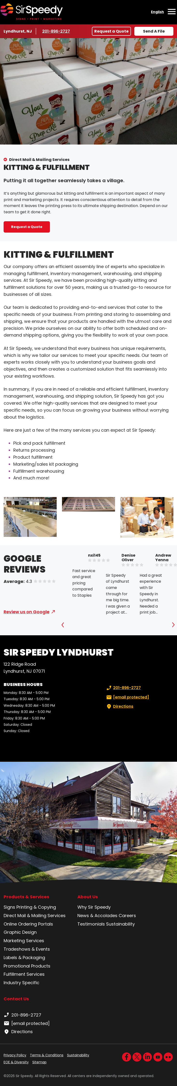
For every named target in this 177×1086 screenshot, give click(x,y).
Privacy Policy (15, 1055)
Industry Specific (21, 983)
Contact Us (16, 999)
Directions (119, 706)
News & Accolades (97, 916)
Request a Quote (111, 31)
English (157, 11)
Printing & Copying (36, 907)
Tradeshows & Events (27, 949)
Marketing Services (24, 941)
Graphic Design (20, 932)
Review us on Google (26, 612)
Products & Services (26, 896)
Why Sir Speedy (94, 907)
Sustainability (120, 924)
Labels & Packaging (24, 958)
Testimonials (91, 924)
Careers (127, 916)
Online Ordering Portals (28, 924)
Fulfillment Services (24, 974)
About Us (87, 896)
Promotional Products (27, 966)
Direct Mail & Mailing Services (39, 159)
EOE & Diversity (16, 1062)
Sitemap (39, 1062)
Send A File (154, 31)
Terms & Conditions (46, 1055)
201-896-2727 (56, 31)
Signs (9, 907)
